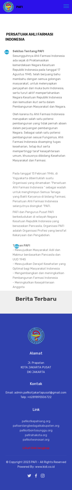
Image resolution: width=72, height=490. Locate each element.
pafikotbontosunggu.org (36, 438)
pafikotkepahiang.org (36, 428)
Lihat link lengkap (36, 449)
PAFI (19, 7)
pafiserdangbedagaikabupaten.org (36, 433)
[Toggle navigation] (66, 6)
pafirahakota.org (36, 442)
